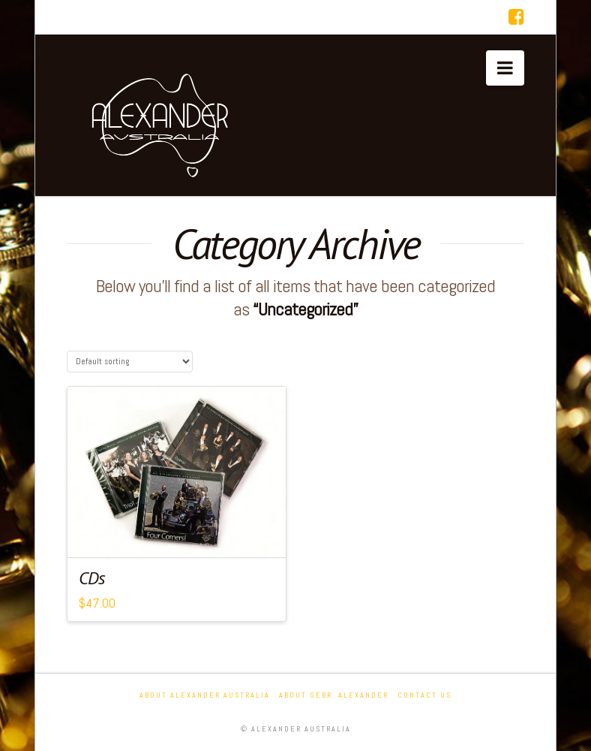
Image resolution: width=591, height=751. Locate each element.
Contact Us (425, 695)
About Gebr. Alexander (333, 695)
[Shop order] (130, 361)
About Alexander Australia (205, 695)
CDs (92, 578)
